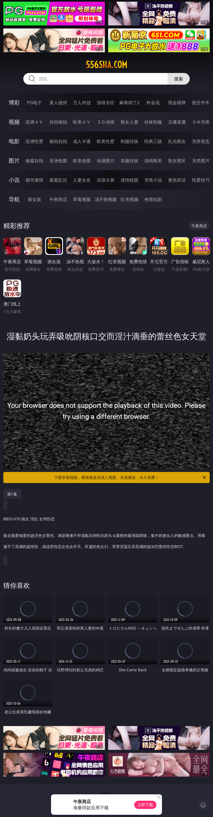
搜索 (178, 79)
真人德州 (58, 103)
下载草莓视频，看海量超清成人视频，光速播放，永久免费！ (130, 477)
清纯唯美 (153, 161)
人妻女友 (82, 180)
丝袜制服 (153, 122)
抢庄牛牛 (201, 103)
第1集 (12, 494)
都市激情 (34, 180)
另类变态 (201, 141)
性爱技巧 (201, 180)
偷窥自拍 (34, 161)
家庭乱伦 (58, 180)
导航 (14, 199)
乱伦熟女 (177, 141)
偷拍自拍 (58, 141)
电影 (14, 141)
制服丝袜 (129, 141)
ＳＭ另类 (201, 122)
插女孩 (34, 199)
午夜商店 (58, 199)
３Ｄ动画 (106, 122)
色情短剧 (153, 199)
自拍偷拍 (58, 122)
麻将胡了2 (129, 103)
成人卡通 (82, 141)
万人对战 (82, 103)
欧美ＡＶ (82, 122)
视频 (14, 122)
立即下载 (145, 804)
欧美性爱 (106, 141)
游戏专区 (106, 103)
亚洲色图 (58, 161)
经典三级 (153, 141)
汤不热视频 (106, 199)
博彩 (14, 102)
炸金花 (153, 103)
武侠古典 (106, 180)
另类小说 (153, 180)
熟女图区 (177, 161)
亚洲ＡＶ (34, 122)
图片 (14, 160)
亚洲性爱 (34, 141)
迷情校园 (129, 180)
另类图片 (201, 161)
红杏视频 (129, 199)
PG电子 (34, 103)
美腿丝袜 (129, 161)
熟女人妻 (129, 122)
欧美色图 (82, 161)
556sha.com (106, 64)
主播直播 (177, 122)
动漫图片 (106, 161)
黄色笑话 (177, 180)
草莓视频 (82, 199)
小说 (14, 180)
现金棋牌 (177, 103)
